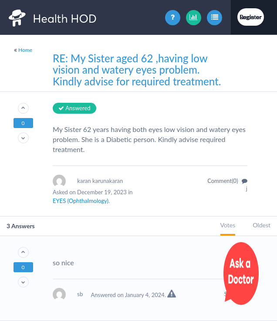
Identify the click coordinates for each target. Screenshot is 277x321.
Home (25, 50)
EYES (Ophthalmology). (81, 200)
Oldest (261, 225)
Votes (228, 225)
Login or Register (251, 16)
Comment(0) (227, 180)
